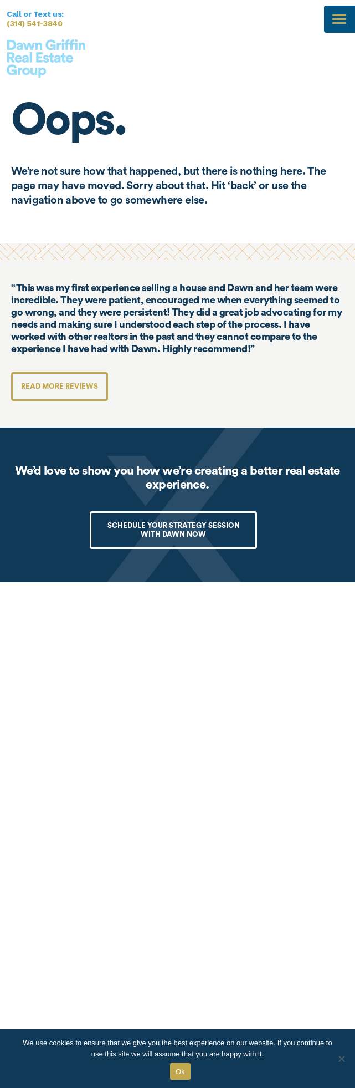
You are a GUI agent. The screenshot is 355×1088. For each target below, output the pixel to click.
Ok (180, 1071)
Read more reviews (59, 386)
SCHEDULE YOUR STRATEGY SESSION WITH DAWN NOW (173, 530)
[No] (341, 1058)
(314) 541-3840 (35, 23)
